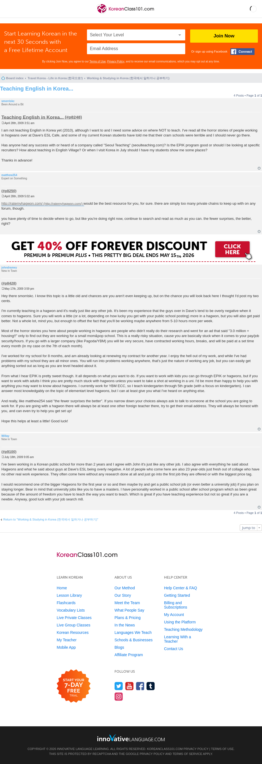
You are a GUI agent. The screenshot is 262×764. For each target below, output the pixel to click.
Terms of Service (187, 753)
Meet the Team (127, 603)
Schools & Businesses (133, 640)
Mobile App (66, 647)
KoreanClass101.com (165, 749)
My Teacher (67, 640)
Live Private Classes (74, 617)
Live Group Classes (73, 625)
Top (259, 168)
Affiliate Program (128, 655)
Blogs (119, 647)
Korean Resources (73, 632)
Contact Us (173, 649)
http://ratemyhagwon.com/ (22, 203)
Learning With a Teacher (177, 639)
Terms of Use (97, 61)
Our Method (124, 588)
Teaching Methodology (183, 629)
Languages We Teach (133, 632)
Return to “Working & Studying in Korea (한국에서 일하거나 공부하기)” (50, 519)
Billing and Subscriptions (175, 605)
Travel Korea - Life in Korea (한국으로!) (55, 78)
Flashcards (66, 603)
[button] (253, 9)
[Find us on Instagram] (118, 696)
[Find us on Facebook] (140, 686)
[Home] (126, 13)
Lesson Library (69, 595)
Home (62, 588)
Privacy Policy (115, 61)
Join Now (224, 36)
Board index (15, 78)
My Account (174, 614)
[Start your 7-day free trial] (74, 686)
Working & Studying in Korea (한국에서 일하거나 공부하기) (128, 78)
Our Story (122, 595)
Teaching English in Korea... (36, 89)
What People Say (129, 610)
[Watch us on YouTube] (129, 686)
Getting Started (177, 595)
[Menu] (9, 9)
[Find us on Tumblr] (150, 686)
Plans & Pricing (127, 617)
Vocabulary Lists (71, 610)
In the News (124, 625)
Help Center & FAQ (180, 588)
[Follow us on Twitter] (118, 686)
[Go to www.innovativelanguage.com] (131, 737)
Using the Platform (180, 622)
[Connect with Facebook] (242, 52)
